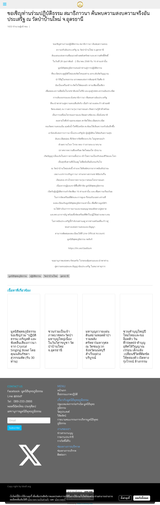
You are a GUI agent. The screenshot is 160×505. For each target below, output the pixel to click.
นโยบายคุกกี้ (60, 499)
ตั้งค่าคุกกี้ (125, 498)
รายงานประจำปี (65, 437)
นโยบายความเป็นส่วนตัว (38, 499)
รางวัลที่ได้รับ (63, 441)
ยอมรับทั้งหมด (141, 498)
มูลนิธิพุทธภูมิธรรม (32, 391)
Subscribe (14, 427)
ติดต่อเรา (61, 454)
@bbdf (18, 396)
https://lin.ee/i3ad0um (80, 248)
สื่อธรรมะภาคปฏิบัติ (67, 394)
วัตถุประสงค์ (63, 411)
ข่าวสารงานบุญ (65, 433)
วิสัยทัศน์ (61, 415)
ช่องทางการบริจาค (66, 450)
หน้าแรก (61, 390)
